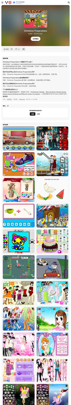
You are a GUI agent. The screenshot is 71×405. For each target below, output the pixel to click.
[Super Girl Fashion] (19, 293)
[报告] (17, 49)
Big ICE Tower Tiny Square (31, 94)
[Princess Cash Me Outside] (52, 138)
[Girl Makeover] (19, 370)
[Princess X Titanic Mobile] (52, 164)
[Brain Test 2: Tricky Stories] (52, 190)
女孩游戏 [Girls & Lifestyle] (9, 99)
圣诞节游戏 (13, 92)
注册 (32, 114)
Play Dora (22, 99)
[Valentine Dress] (19, 344)
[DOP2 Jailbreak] (52, 267)
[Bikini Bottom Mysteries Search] (52, 216)
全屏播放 (36, 39)
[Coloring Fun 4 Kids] (19, 241)
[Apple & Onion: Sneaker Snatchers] (19, 267)
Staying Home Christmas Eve (12, 94)
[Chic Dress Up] (52, 370)
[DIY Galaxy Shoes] (19, 164)
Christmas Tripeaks (38, 92)
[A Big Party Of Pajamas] (52, 293)
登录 (38, 114)
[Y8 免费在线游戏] (8, 2)
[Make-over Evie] (52, 344)
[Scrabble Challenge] (19, 216)
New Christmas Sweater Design (56, 92)
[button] (5, 96)
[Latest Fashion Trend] (19, 319)
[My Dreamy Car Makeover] (19, 138)
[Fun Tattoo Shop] (19, 190)
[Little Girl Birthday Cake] (52, 241)
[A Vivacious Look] (52, 319)
